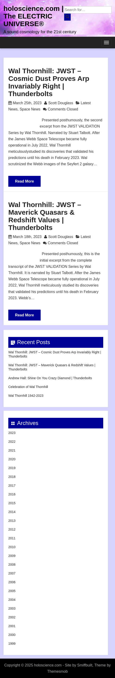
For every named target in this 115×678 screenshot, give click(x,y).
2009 (11, 556)
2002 (11, 617)
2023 (11, 433)
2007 (11, 573)
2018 (11, 477)
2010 (11, 547)
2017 (11, 485)
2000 (11, 635)
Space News (30, 109)
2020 (11, 459)
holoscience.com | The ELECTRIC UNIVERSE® (33, 16)
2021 (11, 450)
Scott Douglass (60, 103)
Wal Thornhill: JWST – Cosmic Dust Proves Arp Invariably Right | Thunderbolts (48, 82)
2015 (11, 503)
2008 (11, 564)
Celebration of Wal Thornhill (28, 387)
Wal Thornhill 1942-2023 (25, 395)
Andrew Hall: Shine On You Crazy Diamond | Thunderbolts (50, 378)
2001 (11, 626)
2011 (11, 538)
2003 (11, 608)
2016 (11, 494)
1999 (11, 643)
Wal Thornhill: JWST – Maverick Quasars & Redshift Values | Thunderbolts (44, 216)
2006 (11, 582)
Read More (24, 181)
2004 (11, 600)
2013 (11, 520)
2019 (11, 468)
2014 (11, 512)
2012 (11, 529)
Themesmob (57, 671)
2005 (11, 591)
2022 (11, 441)
